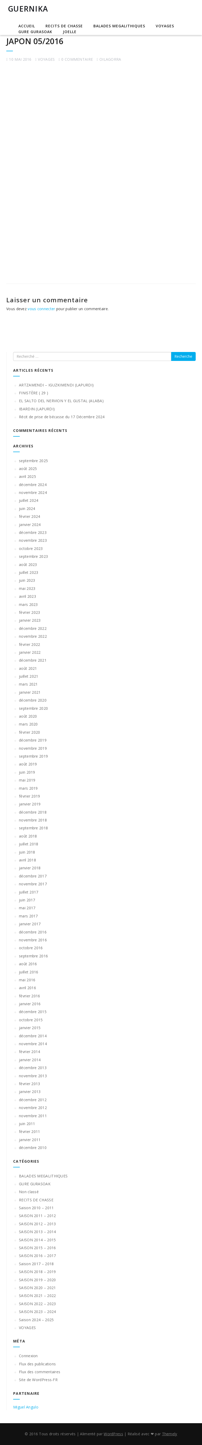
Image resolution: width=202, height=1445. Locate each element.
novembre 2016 (33, 939)
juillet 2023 (28, 572)
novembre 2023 (33, 540)
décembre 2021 (33, 660)
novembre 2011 (33, 1115)
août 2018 (28, 836)
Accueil (26, 25)
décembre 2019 (33, 740)
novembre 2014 (33, 1043)
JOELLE (70, 31)
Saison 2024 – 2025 (36, 1319)
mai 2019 (27, 780)
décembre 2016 (33, 932)
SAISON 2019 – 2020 (37, 1279)
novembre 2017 (33, 883)
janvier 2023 (30, 620)
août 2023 (28, 564)
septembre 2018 (33, 827)
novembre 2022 (33, 636)
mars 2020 (28, 724)
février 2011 (29, 1131)
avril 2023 (27, 596)
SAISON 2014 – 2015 (37, 1239)
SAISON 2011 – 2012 (37, 1215)
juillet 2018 (28, 843)
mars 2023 (28, 604)
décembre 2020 (33, 700)
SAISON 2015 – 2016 (37, 1247)
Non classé (29, 1191)
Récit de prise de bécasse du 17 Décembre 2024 (62, 416)
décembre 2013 (33, 1067)
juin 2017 (27, 899)
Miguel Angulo (25, 1407)
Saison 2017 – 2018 (36, 1263)
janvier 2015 (30, 1027)
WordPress (113, 1433)
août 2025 (28, 468)
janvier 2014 (30, 1059)
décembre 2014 (33, 1035)
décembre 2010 (33, 1147)
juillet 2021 (28, 676)
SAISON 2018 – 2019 (37, 1271)
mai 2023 (27, 588)
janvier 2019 (30, 803)
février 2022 (29, 644)
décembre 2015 (33, 1011)
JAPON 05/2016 (34, 41)
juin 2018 (27, 852)
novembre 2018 (33, 820)
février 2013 (29, 1083)
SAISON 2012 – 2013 (37, 1223)
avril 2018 (27, 859)
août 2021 (28, 668)
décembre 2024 (33, 484)
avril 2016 (27, 987)
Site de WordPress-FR (38, 1379)
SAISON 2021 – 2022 (37, 1295)
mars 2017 (28, 915)
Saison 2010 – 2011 (36, 1207)
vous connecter (41, 308)
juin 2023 (27, 580)
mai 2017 (27, 907)
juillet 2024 (28, 500)
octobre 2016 (31, 947)
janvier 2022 (30, 652)
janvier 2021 (30, 692)
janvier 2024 (30, 524)
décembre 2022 (33, 628)
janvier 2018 (30, 867)
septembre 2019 (33, 756)
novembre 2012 (33, 1107)
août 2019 (28, 764)
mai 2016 (27, 979)
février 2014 (29, 1051)
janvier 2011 (30, 1139)
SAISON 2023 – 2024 (37, 1311)
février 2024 (29, 516)
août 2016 (28, 963)
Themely (169, 1433)
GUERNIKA (28, 9)
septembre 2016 (33, 955)
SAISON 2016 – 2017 (37, 1255)
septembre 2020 (33, 708)
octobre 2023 (31, 548)
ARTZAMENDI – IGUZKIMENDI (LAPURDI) (56, 384)
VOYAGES (165, 25)
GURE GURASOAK (35, 31)
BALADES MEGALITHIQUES (119, 25)
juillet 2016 (28, 971)
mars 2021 (28, 684)
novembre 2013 (33, 1075)
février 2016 (29, 995)
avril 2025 (27, 476)
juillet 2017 (28, 892)
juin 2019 (27, 772)
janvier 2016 (30, 1003)
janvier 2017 (30, 923)
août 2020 (28, 716)
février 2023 (29, 612)
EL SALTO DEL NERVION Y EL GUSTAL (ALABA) (61, 400)
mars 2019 (28, 788)
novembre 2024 (33, 492)
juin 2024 (27, 508)
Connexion (28, 1355)
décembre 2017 (33, 876)
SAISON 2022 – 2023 (37, 1303)
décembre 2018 (33, 812)
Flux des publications (37, 1363)
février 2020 (29, 732)
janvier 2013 (30, 1091)
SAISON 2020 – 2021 (37, 1287)
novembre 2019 (33, 748)
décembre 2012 (33, 1099)
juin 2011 (27, 1123)
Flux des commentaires (39, 1371)
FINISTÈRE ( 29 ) (33, 392)
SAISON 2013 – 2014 (37, 1231)
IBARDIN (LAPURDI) (37, 408)
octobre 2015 (31, 1019)
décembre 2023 (33, 532)
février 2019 (29, 796)
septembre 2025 (33, 460)
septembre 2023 (33, 556)
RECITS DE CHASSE (64, 25)
